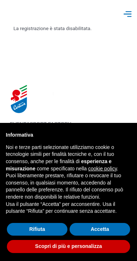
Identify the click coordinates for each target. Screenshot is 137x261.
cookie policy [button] (102, 168)
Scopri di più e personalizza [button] (68, 246)
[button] (127, 15)
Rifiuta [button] (37, 229)
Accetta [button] (100, 229)
